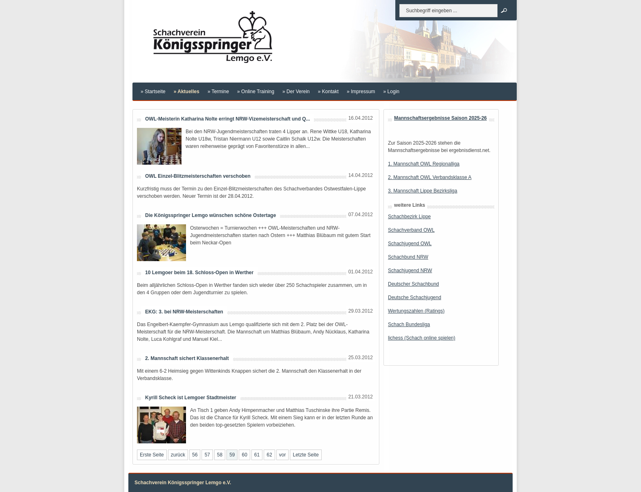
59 (232, 455)
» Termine (218, 91)
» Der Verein (296, 91)
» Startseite (153, 91)
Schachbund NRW (408, 257)
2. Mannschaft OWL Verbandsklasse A (429, 177)
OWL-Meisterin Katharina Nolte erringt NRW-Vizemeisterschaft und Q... (227, 119)
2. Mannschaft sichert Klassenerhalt (187, 358)
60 (244, 455)
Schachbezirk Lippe (409, 216)
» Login (391, 91)
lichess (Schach (406, 338)
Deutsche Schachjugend (414, 297)
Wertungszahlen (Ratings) (416, 311)
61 (257, 455)
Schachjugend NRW (410, 270)
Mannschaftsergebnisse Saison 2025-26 (440, 118)
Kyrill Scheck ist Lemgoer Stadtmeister (190, 397)
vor (282, 455)
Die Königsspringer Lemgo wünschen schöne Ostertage (210, 215)
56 (194, 455)
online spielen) (439, 338)
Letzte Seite (305, 455)
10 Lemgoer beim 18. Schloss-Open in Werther (199, 272)
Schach (396, 230)
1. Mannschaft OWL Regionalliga (423, 164)
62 (269, 455)
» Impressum (361, 91)
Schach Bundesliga (409, 324)
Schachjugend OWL (410, 243)
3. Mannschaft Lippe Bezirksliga (422, 191)
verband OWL (419, 230)
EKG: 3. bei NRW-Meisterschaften (184, 312)
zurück (178, 455)
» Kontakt (328, 91)
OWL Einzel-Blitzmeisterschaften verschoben (198, 176)
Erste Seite (152, 455)
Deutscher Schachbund (413, 284)
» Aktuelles (186, 91)
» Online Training (255, 91)
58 (219, 455)
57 (207, 455)
